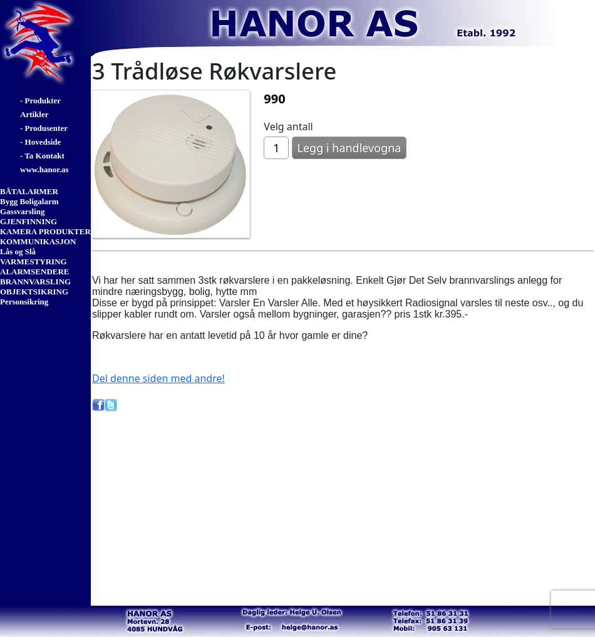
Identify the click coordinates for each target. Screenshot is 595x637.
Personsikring (24, 301)
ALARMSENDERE (35, 271)
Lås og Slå (18, 251)
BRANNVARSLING (35, 281)
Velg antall (288, 126)
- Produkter (40, 100)
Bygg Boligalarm (29, 201)
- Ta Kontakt (42, 155)
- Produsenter (44, 128)
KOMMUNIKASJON (38, 241)
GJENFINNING (28, 221)
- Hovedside (40, 142)
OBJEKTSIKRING (34, 291)
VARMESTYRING (33, 261)
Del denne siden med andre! (158, 378)
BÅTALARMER (29, 191)
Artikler (34, 114)
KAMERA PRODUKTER (45, 231)
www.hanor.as (44, 169)
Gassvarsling (22, 211)
